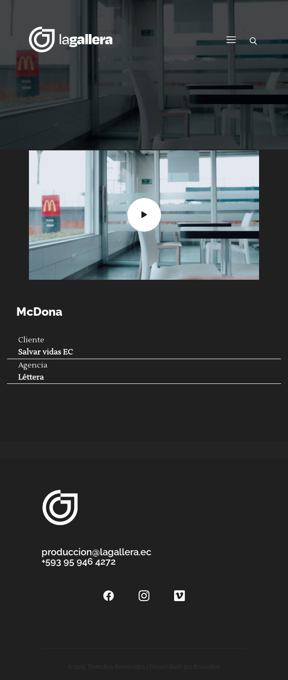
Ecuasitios (207, 667)
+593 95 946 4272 (79, 561)
